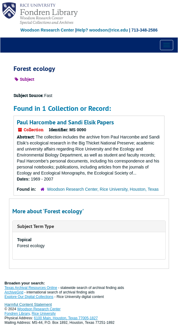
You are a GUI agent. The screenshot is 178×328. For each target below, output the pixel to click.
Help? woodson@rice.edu (102, 30)
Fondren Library (17, 313)
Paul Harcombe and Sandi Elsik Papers (65, 122)
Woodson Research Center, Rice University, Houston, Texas (103, 189)
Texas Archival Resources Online (31, 288)
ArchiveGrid (14, 292)
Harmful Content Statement (28, 304)
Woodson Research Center (47, 30)
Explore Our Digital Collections (29, 297)
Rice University (44, 313)
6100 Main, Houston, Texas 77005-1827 (66, 318)
